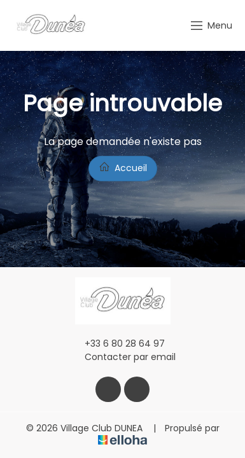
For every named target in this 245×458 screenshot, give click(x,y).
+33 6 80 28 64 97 (117, 343)
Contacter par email (123, 356)
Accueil (123, 167)
